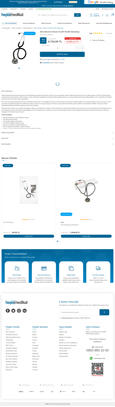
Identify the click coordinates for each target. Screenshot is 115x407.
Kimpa (34, 351)
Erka (62, 222)
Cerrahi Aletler (10, 343)
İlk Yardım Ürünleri (12, 356)
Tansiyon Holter (11, 364)
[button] (19, 68)
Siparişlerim (13, 9)
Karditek (35, 348)
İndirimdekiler (63, 353)
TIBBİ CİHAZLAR (46, 23)
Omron (34, 362)
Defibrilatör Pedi (11, 351)
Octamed (35, 359)
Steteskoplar (27, 28)
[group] (19, 48)
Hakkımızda (63, 332)
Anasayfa (4, 9)
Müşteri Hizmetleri (65, 337)
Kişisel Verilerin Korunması (68, 345)
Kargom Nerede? (107, 9)
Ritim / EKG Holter (12, 367)
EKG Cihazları (10, 332)
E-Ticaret (51, 404)
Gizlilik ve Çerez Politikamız (68, 343)
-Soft (47, 404)
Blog (97, 9)
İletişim (31, 9)
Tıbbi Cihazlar (16, 28)
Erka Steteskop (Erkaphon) (70, 225)
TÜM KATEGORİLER (11, 23)
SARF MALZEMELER (29, 23)
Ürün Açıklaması (57, 91)
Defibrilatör (9, 340)
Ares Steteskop (8, 222)
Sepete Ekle (62, 54)
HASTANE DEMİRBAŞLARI (104, 23)
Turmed (34, 370)
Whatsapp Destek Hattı (43, 9)
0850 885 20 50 (97, 350)
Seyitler (34, 367)
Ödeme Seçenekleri (57, 132)
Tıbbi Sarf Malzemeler (13, 337)
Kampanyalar (63, 356)
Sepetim (62, 340)
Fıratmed (35, 345)
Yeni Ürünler (63, 351)
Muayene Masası (11, 353)
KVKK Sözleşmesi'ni (68, 318)
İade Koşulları (57, 144)
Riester (34, 364)
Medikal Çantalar (11, 362)
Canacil (34, 337)
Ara (77, 15)
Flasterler (9, 370)
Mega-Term (36, 356)
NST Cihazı (9, 345)
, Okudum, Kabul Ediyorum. (75, 318)
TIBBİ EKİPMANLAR (84, 23)
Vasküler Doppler (11, 348)
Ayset (34, 332)
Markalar (23, 9)
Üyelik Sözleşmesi (65, 348)
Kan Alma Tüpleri (11, 359)
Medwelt (35, 353)
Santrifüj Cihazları (12, 334)
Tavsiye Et (57, 138)
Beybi (34, 334)
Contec (34, 340)
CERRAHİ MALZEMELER (64, 23)
